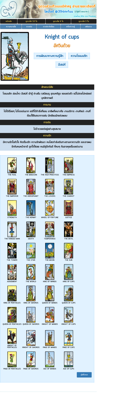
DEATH (31, 238)
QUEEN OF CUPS (68, 302)
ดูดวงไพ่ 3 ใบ (84, 21)
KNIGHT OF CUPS (68, 323)
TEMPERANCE (49, 238)
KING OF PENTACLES (12, 302)
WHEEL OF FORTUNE (49, 216)
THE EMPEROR (12, 195)
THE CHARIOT (68, 195)
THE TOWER (12, 259)
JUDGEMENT (12, 280)
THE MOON (49, 259)
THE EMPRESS (69, 174)
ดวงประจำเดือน (48, 26)
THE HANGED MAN (12, 238)
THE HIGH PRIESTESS (50, 174)
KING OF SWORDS (31, 302)
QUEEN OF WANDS (49, 302)
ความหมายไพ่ (11, 26)
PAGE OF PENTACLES (12, 368)
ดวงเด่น (29, 26)
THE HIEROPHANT (31, 195)
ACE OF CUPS (68, 368)
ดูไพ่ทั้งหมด (84, 375)
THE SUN (68, 259)
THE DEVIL (68, 238)
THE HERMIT (31, 216)
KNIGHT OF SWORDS (30, 346)
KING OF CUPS (68, 280)
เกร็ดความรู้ (70, 26)
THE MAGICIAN (31, 174)
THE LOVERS (49, 195)
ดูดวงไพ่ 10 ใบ (31, 21)
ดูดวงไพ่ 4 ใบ (58, 21)
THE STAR (31, 259)
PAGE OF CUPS (69, 346)
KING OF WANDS (49, 280)
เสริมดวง (88, 26)
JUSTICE (68, 216)
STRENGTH (12, 216)
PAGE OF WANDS (50, 346)
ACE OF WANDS (49, 368)
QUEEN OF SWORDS (31, 323)
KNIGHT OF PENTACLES (12, 345)
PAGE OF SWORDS (30, 368)
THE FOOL (12, 174)
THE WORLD (31, 280)
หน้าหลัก (9, 21)
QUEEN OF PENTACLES (12, 323)
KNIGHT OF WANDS (50, 323)
